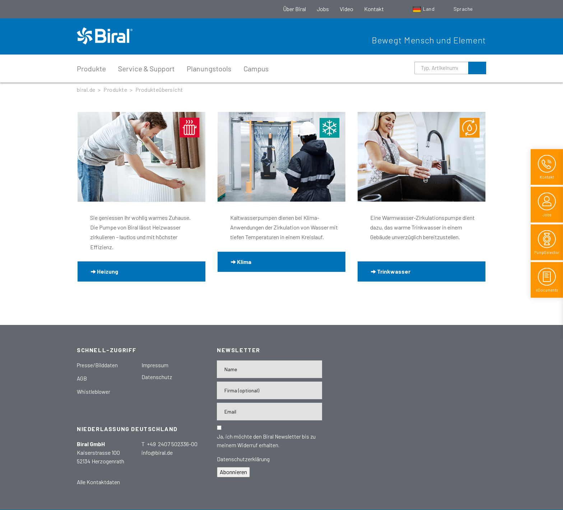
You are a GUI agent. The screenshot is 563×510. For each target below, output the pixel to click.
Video (346, 8)
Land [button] (424, 9)
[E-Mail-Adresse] (269, 411)
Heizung (104, 271)
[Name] (269, 369)
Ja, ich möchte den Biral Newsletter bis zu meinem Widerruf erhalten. (266, 440)
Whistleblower (93, 391)
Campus (256, 68)
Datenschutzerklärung (243, 458)
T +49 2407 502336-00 (169, 443)
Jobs (323, 8)
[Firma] (269, 390)
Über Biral (294, 8)
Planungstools (209, 68)
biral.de (86, 89)
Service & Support (146, 68)
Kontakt (374, 8)
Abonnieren (233, 471)
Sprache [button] (463, 9)
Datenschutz (156, 377)
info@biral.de (157, 452)
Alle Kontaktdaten (98, 481)
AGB (82, 378)
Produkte (91, 68)
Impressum (154, 365)
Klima (241, 261)
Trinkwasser (390, 271)
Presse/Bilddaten (97, 365)
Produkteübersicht (159, 89)
